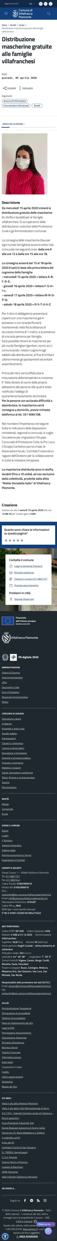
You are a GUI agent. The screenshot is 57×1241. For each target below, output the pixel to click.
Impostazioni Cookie (12, 1067)
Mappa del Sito (9, 1086)
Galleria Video (9, 850)
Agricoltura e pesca (11, 719)
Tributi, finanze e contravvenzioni (18, 777)
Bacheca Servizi (10, 1047)
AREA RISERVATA (27, 1236)
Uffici (4, 682)
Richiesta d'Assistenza (13, 1042)
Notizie (5, 804)
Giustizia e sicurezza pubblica (16, 758)
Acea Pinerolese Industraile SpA (18, 1123)
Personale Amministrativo (15, 697)
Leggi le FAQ (8, 1028)
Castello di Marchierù (12, 1167)
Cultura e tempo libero (13, 748)
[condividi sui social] (9, 88)
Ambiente (7, 724)
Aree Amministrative (12, 677)
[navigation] (6, 13)
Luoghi (5, 835)
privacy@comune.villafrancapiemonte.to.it (30, 986)
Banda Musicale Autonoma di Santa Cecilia (23, 1128)
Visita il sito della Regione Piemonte (20, 1103)
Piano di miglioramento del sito (17, 1023)
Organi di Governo (11, 672)
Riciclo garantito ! (10, 1118)
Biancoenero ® (30, 1229)
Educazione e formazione (14, 753)
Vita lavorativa (9, 787)
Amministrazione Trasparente (16, 1008)
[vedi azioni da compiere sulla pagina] (25, 88)
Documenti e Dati (10, 687)
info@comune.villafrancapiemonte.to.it (28, 898)
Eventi (5, 831)
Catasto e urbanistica (12, 743)
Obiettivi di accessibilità (13, 1018)
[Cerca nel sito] (48, 13)
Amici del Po (8, 1142)
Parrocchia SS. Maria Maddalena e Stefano (23, 1133)
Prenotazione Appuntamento (16, 1033)
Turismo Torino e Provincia (15, 1162)
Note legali (7, 1062)
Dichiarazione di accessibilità (16, 1013)
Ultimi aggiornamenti (12, 1077)
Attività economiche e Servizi (16, 855)
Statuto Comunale (11, 1052)
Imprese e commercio (12, 763)
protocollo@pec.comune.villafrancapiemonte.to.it (26, 894)
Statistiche (7, 1082)
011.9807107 (13, 876)
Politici (5, 702)
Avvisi (21, 25)
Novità (13, 25)
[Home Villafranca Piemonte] (27, 14)
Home (4, 25)
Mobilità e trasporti (11, 768)
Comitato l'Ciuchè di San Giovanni (19, 1147)
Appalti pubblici (9, 733)
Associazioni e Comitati (13, 860)
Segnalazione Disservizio (14, 1038)
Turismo (5, 782)
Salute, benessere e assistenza (17, 772)
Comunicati (7, 809)
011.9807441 (13, 880)
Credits (5, 1072)
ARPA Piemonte (10, 1172)
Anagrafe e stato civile (13, 728)
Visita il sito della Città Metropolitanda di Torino (25, 1108)
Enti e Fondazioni (10, 692)
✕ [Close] (53, 1224)
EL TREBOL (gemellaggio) (15, 1152)
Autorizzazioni (9, 738)
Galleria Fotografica (11, 845)
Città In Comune (24, 1221)
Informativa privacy (11, 1057)
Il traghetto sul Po (11, 1137)
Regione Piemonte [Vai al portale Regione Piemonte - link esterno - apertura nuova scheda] (11, 3)
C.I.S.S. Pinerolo (9, 1157)
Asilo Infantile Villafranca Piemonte (19, 1177)
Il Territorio (7, 840)
